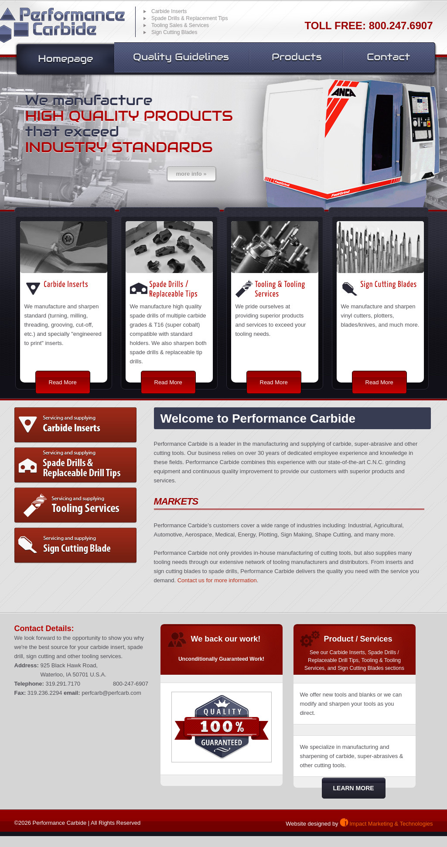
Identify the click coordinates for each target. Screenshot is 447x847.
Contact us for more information (217, 580)
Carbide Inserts (75, 425)
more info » (191, 174)
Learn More (353, 788)
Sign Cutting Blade (75, 546)
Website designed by (312, 823)
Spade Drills (75, 465)
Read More (63, 382)
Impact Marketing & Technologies (391, 823)
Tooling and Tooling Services (75, 505)
